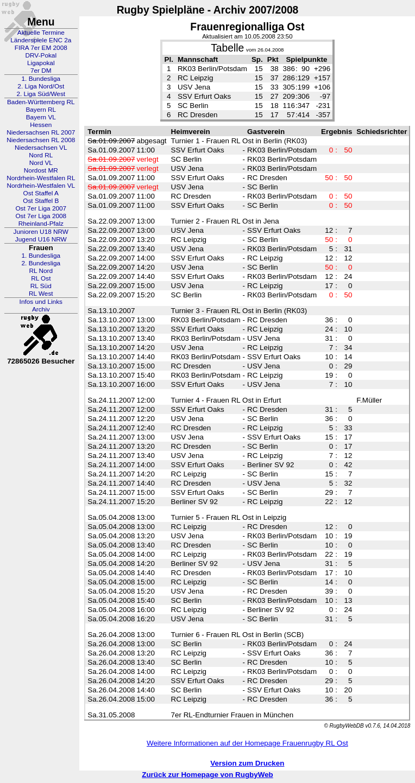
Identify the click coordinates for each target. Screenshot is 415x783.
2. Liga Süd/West (40, 94)
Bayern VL (41, 117)
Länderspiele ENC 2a (40, 40)
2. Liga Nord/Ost (40, 86)
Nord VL (41, 163)
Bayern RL (41, 109)
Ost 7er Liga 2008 (40, 216)
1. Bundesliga (41, 78)
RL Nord (41, 271)
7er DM (41, 70)
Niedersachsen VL (41, 147)
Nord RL (41, 155)
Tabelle (227, 48)
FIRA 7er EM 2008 (41, 48)
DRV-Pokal (41, 55)
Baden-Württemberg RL (41, 102)
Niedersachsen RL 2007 (41, 132)
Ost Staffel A (41, 193)
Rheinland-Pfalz (41, 223)
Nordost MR (41, 170)
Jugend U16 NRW (41, 239)
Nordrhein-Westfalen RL (41, 178)
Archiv (41, 309)
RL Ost (41, 278)
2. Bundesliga (41, 263)
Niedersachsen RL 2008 (41, 140)
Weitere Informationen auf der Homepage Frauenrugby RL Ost (247, 743)
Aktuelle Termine (41, 32)
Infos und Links (41, 301)
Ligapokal (41, 63)
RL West (41, 293)
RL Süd (41, 286)
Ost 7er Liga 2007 (40, 208)
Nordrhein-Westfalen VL (41, 185)
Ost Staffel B (41, 201)
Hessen (41, 125)
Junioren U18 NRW (41, 231)
